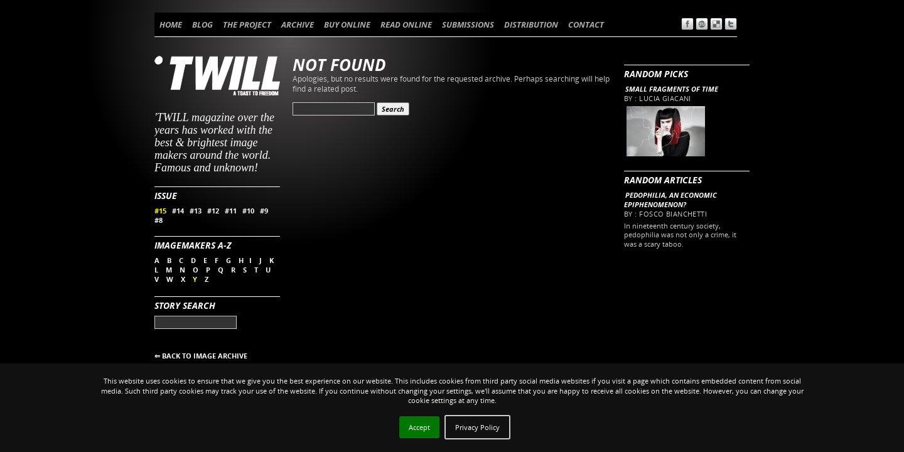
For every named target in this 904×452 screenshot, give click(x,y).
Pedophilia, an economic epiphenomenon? (670, 199)
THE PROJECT (247, 24)
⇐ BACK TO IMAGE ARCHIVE (200, 355)
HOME (170, 24)
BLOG (202, 24)
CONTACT (586, 24)
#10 (248, 210)
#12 (213, 210)
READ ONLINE (406, 24)
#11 (231, 210)
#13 (196, 210)
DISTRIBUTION (531, 24)
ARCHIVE (297, 24)
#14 (178, 210)
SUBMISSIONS (468, 24)
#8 (158, 220)
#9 (264, 210)
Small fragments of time (671, 89)
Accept (419, 427)
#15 (160, 210)
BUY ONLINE (347, 24)
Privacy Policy (477, 427)
